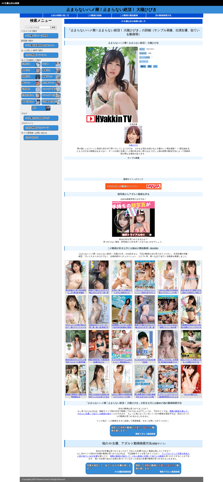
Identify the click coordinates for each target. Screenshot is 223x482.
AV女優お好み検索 (10, 3)
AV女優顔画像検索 (40, 45)
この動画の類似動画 (129, 15)
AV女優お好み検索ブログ (37, 118)
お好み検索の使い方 (60, 15)
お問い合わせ (31, 137)
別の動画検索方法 (163, 15)
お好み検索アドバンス (36, 55)
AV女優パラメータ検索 (36, 35)
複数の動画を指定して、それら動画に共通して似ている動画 (137, 456)
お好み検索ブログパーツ (37, 127)
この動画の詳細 (94, 15)
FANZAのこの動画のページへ (122, 186)
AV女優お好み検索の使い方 (133, 21)
